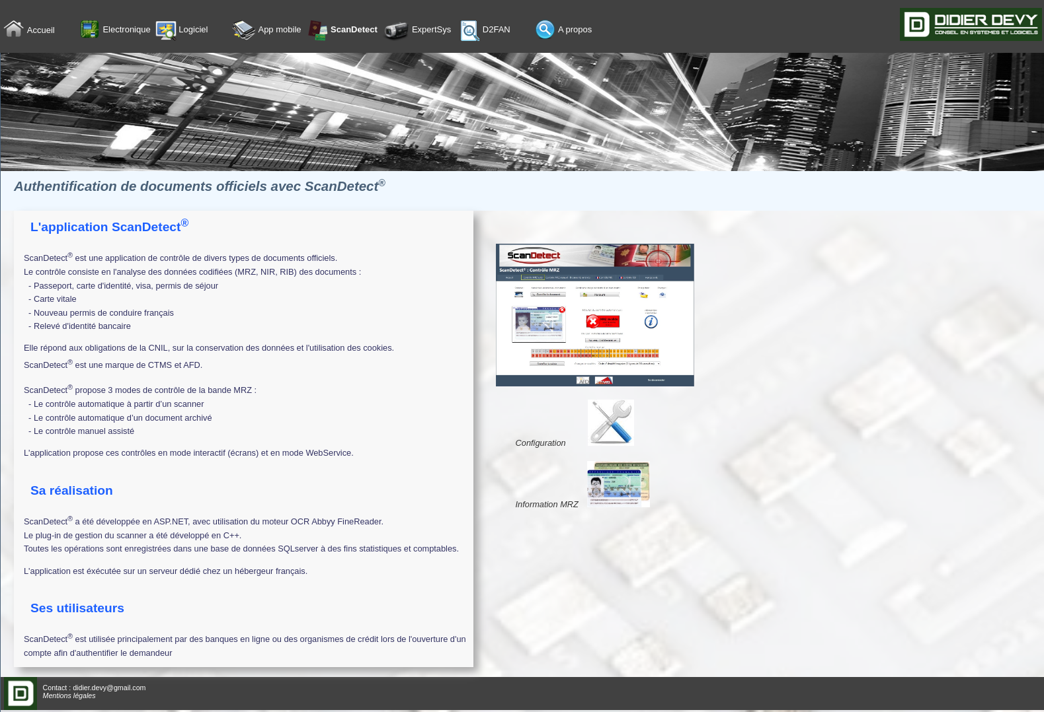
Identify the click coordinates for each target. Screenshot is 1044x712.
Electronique (115, 30)
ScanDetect (342, 30)
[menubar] (306, 31)
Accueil (29, 31)
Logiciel (181, 30)
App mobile (266, 30)
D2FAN (484, 30)
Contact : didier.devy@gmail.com (94, 688)
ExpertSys (417, 30)
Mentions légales (69, 695)
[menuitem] (40, 31)
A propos (563, 30)
